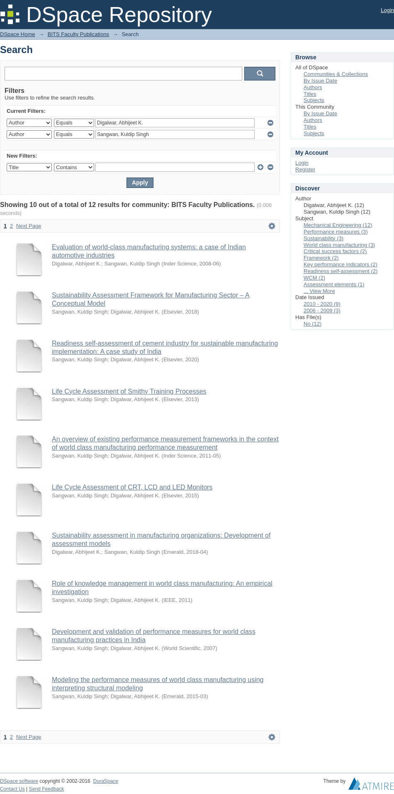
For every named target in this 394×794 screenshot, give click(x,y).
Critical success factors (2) (335, 251)
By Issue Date (320, 81)
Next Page (28, 226)
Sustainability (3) (323, 238)
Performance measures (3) (336, 232)
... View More (319, 291)
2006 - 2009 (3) (322, 310)
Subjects (314, 100)
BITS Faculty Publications (78, 34)
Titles (310, 94)
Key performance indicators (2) (340, 264)
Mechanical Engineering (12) (338, 225)
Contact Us (12, 789)
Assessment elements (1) (334, 284)
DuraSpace (105, 781)
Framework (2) (321, 258)
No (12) (312, 324)
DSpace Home (17, 34)
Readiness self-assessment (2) (340, 271)
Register (305, 169)
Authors (313, 87)
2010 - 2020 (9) (322, 304)
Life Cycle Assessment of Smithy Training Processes (129, 391)
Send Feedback (46, 789)
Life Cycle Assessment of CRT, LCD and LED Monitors (132, 487)
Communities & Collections (336, 74)
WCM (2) (314, 278)
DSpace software (19, 781)
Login (387, 10)
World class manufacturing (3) (339, 245)
